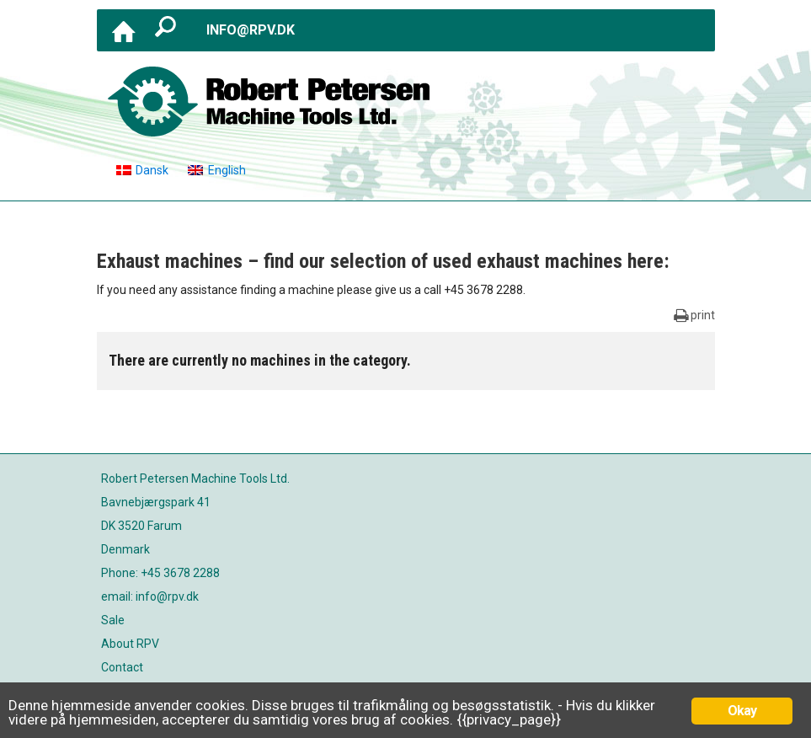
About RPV (130, 643)
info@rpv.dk (250, 30)
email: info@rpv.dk (150, 596)
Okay (742, 711)
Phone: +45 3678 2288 (160, 573)
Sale (113, 620)
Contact (122, 667)
